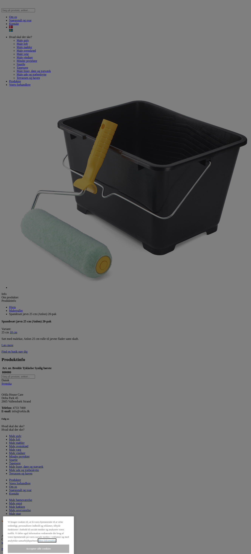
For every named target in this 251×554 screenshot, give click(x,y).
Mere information (47, 550)
